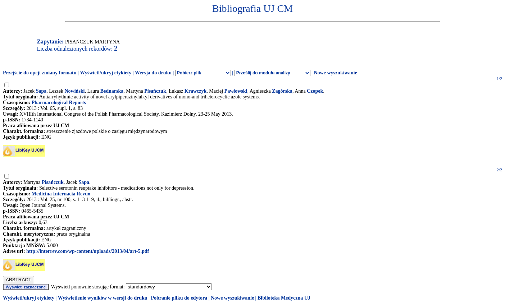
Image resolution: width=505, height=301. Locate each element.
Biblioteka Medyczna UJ (284, 298)
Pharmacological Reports (59, 102)
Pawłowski (235, 91)
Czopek (315, 91)
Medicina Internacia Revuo (61, 193)
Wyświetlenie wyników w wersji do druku (102, 298)
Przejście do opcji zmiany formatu (40, 72)
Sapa (41, 91)
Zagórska (282, 91)
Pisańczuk (155, 91)
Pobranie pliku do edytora (179, 298)
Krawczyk (195, 91)
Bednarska (112, 91)
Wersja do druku (153, 72)
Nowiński (74, 91)
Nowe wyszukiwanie (335, 72)
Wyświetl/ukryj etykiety (105, 72)
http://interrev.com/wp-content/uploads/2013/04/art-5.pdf (87, 251)
